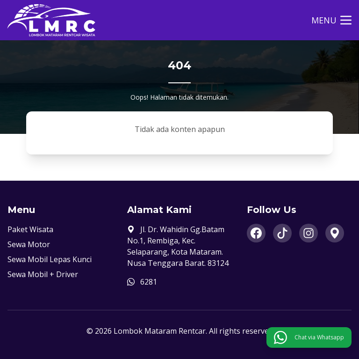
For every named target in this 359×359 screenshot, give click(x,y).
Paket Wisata (30, 229)
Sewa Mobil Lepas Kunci (49, 259)
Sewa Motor (28, 244)
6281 (148, 282)
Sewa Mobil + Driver (42, 274)
